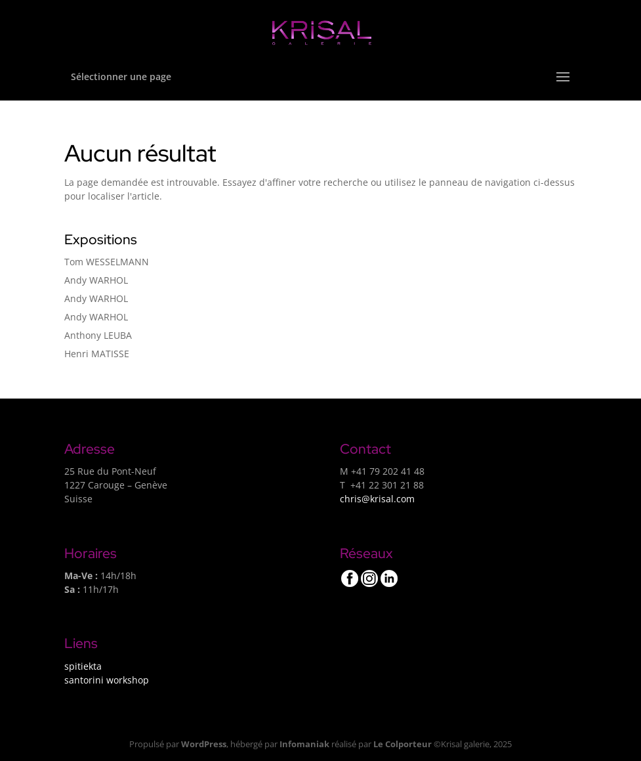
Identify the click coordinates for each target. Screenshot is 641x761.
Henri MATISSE (96, 353)
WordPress (203, 744)
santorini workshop (106, 680)
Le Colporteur (402, 744)
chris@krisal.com (377, 498)
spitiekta (83, 666)
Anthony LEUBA (98, 335)
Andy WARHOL (96, 280)
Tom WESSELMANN (106, 261)
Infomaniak (304, 744)
